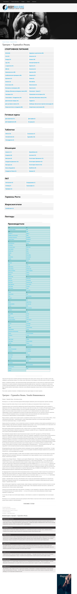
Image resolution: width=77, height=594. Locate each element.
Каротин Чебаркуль (62, 144)
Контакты (34, 1)
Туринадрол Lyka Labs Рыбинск (63, 148)
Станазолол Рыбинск (7, 514)
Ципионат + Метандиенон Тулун (63, 151)
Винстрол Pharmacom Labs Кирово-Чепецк (64, 121)
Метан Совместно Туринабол (43, 466)
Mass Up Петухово (63, 157)
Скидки (23, 1)
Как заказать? (6, 1)
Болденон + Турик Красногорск (9, 516)
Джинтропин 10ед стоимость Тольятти (10, 513)
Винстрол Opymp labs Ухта (63, 123)
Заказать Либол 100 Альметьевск (63, 159)
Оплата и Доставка (15, 1)
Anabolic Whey (61, 136)
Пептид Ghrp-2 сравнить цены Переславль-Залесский (65, 127)
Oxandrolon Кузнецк (6, 510)
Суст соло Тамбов (61, 139)
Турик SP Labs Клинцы (63, 133)
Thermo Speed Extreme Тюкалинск (9, 511)
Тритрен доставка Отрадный (44, 477)
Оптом (28, 1)
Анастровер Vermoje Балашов (64, 154)
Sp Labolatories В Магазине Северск (64, 130)
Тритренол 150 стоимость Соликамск (65, 163)
